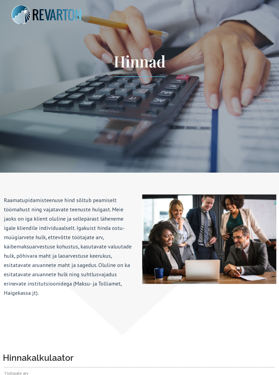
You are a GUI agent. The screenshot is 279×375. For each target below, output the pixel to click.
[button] (207, 9)
